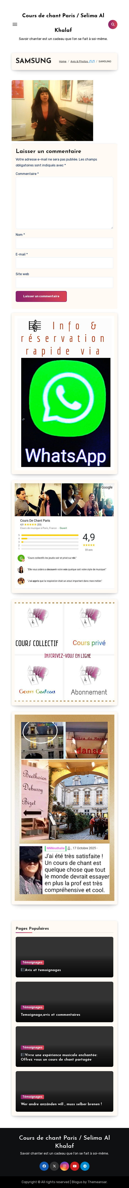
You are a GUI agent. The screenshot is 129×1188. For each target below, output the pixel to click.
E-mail (22, 254)
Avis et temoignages (41, 970)
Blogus (77, 1182)
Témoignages (32, 962)
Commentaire (27, 174)
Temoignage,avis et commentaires (50, 1015)
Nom (20, 235)
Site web (22, 274)
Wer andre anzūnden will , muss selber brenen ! (61, 1104)
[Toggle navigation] (15, 24)
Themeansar (97, 1182)
